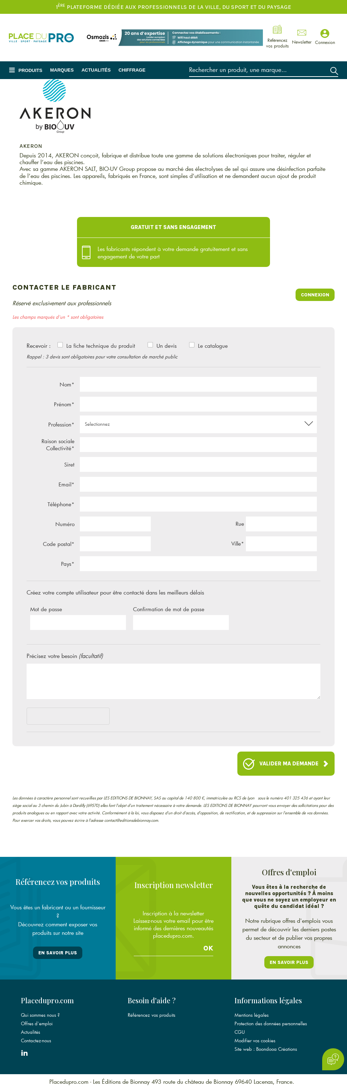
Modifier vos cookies (255, 1040)
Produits (30, 70)
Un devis (166, 345)
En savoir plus (57, 952)
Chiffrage (132, 70)
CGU (240, 1031)
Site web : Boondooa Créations (266, 1048)
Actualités (96, 70)
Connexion (315, 294)
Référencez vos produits (151, 1014)
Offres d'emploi (37, 1023)
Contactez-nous (36, 1040)
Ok (208, 948)
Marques (61, 70)
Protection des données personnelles (271, 1023)
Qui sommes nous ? (40, 1014)
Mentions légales (252, 1014)
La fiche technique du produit (100, 345)
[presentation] (80, 717)
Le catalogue (213, 345)
